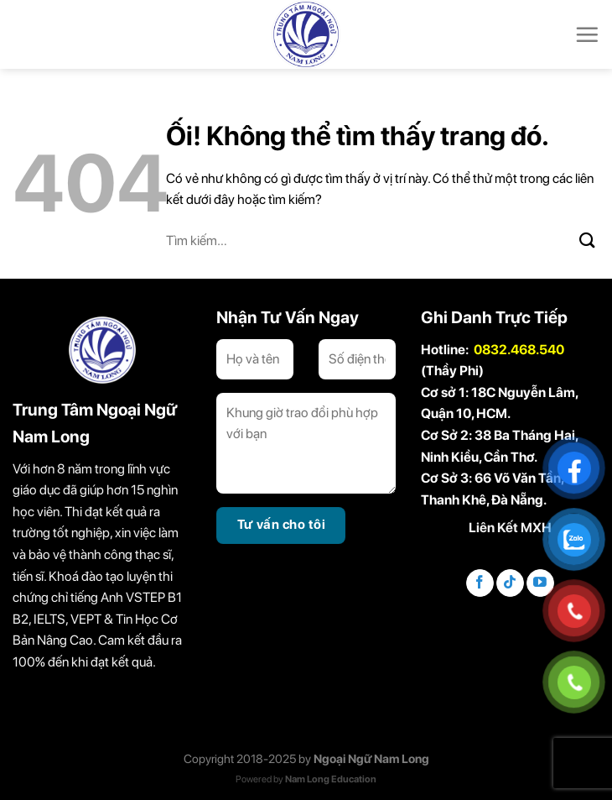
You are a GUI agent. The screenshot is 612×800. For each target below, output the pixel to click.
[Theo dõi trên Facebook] (480, 583)
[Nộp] (588, 241)
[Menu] (586, 34)
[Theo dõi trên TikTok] (510, 583)
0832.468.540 (519, 350)
